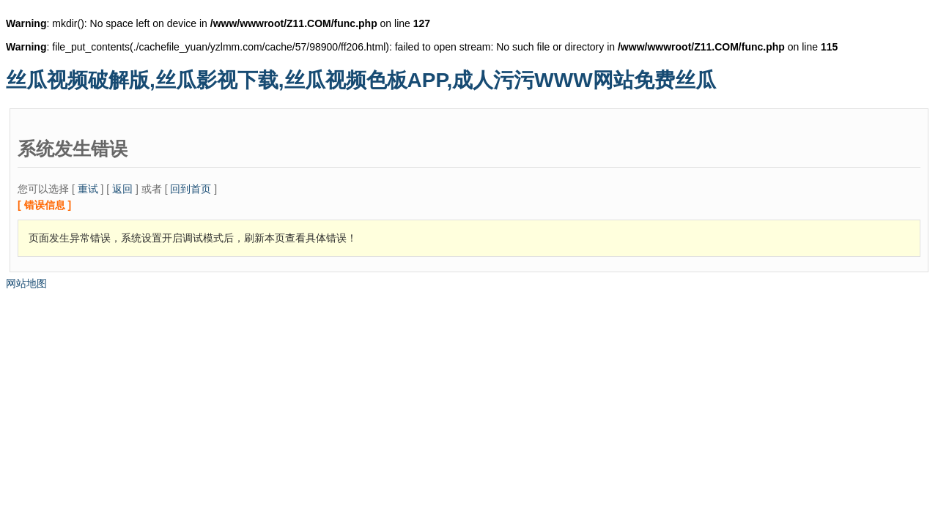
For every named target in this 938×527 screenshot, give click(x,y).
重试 (88, 189)
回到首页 (190, 189)
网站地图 (26, 283)
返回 (122, 189)
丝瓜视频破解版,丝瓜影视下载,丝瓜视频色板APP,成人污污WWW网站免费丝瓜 (361, 80)
